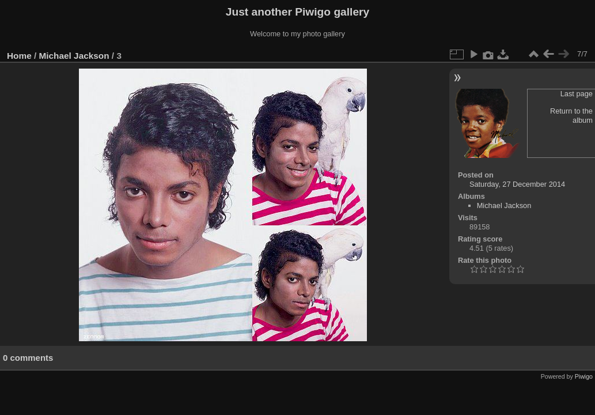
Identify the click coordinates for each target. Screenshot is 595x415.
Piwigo (584, 376)
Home (19, 56)
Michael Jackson (74, 56)
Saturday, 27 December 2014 (517, 184)
